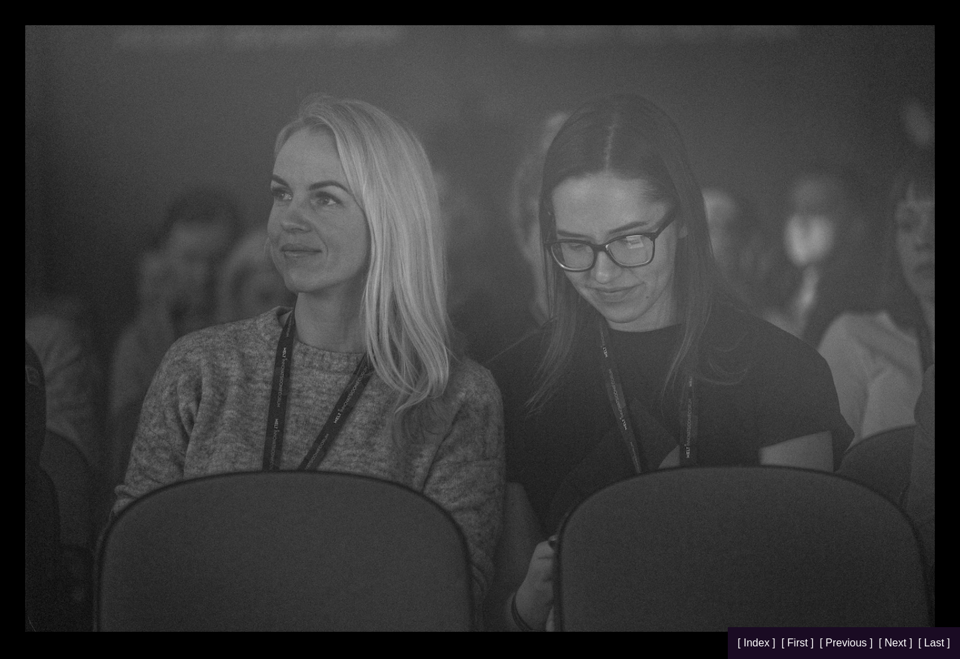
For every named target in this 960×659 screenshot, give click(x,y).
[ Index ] (758, 642)
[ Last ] (934, 642)
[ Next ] (896, 642)
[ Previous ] (847, 642)
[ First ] (799, 642)
